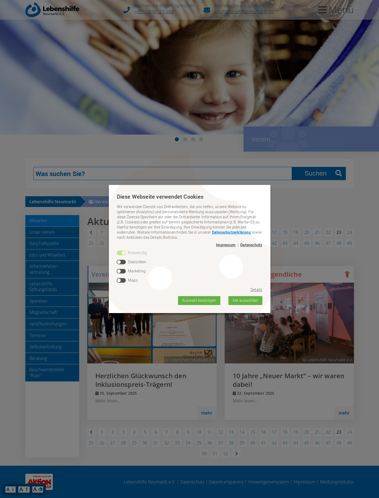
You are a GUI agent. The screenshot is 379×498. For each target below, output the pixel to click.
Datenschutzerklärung (231, 232)
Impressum (225, 245)
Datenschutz (251, 245)
